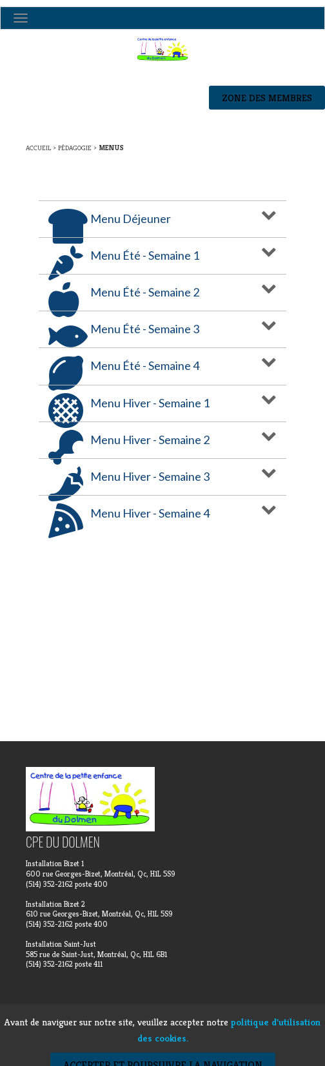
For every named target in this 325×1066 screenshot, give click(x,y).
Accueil (38, 147)
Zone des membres (267, 98)
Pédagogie (75, 147)
